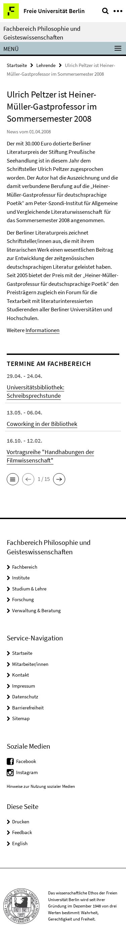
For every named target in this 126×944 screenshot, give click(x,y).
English (20, 843)
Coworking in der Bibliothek (42, 424)
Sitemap (21, 718)
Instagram (27, 772)
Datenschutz (25, 696)
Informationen (42, 330)
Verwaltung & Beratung (36, 610)
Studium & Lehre (29, 588)
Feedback (22, 832)
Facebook (26, 761)
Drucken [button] (20, 821)
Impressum (23, 686)
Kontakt (20, 675)
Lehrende (45, 65)
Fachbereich (24, 567)
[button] (13, 479)
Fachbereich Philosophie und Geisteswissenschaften (42, 32)
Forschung (23, 599)
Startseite (17, 65)
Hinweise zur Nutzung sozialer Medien (41, 786)
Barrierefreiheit (28, 707)
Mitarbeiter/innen (30, 664)
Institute (21, 577)
